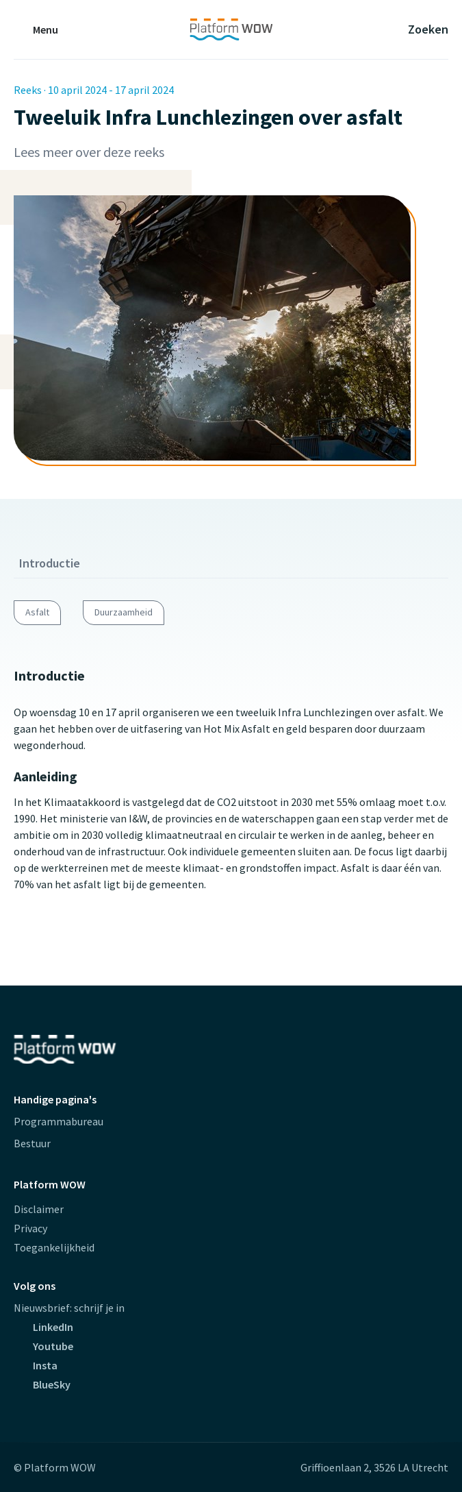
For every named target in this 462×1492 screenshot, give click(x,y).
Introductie (49, 563)
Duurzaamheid (123, 612)
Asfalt (37, 612)
